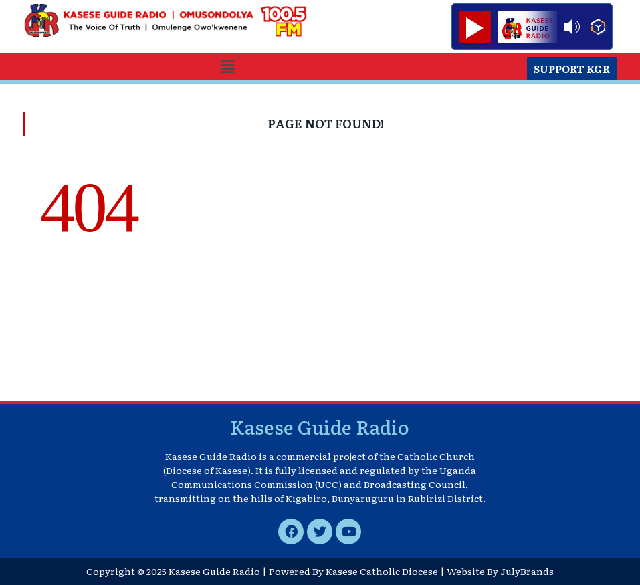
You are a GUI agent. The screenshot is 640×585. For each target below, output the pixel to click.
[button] (227, 66)
